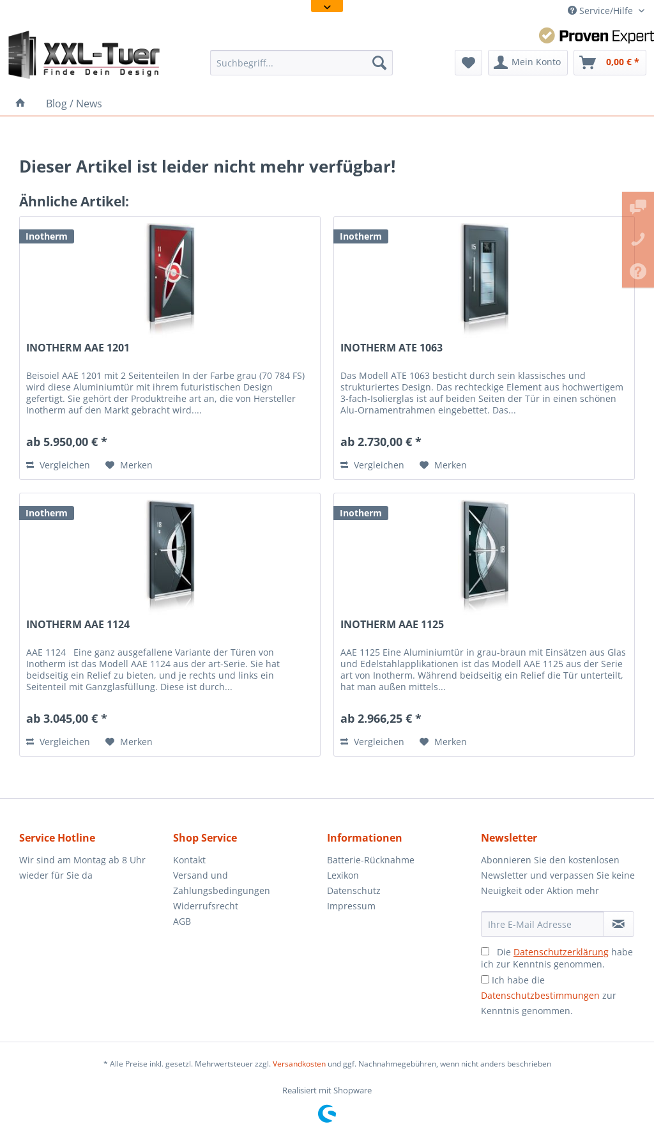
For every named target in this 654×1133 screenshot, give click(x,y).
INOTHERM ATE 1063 (391, 348)
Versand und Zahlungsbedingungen (221, 883)
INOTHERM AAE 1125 (392, 624)
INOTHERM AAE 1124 (78, 624)
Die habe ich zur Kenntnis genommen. (557, 958)
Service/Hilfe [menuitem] (601, 10)
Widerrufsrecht (205, 906)
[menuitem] (301, 62)
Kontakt (189, 860)
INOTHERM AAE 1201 (78, 348)
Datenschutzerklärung (561, 952)
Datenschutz (354, 890)
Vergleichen (58, 465)
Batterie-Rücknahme (370, 860)
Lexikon (343, 875)
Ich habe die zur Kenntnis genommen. (548, 995)
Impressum (351, 906)
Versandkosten (299, 1063)
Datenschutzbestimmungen (540, 995)
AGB (182, 921)
